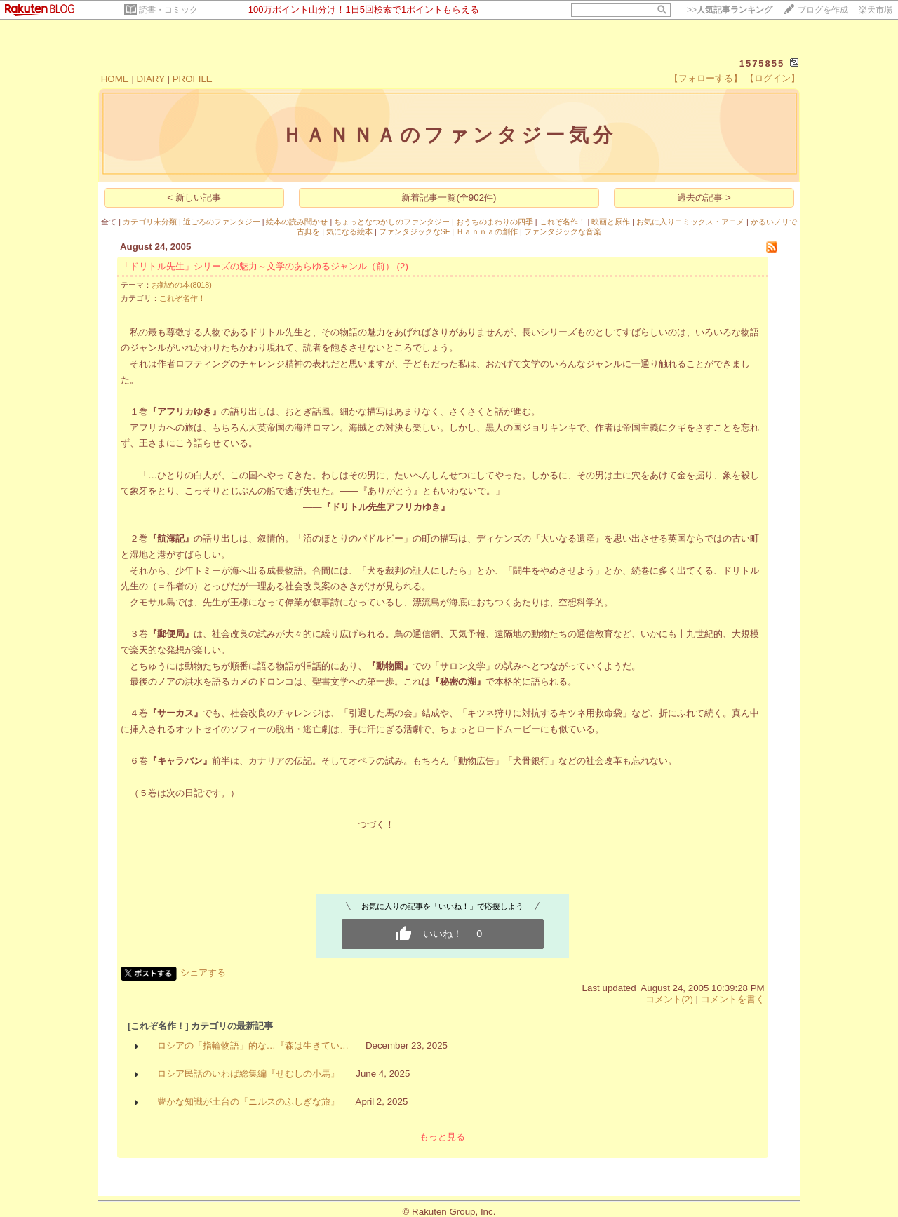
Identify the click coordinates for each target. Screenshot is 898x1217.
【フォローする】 (705, 78)
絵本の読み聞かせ (297, 221)
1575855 (762, 63)
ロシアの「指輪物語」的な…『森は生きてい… (253, 1045)
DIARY (151, 79)
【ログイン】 (772, 78)
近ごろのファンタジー (221, 221)
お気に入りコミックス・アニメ (690, 221)
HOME (115, 79)
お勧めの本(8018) (182, 285)
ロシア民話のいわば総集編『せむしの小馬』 (248, 1073)
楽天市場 (875, 10)
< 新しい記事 (194, 197)
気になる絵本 (349, 231)
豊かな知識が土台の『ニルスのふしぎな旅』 (248, 1101)
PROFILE (193, 79)
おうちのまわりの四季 (494, 221)
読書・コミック (168, 10)
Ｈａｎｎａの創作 (487, 231)
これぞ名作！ (563, 221)
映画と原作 (610, 221)
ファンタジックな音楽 (562, 231)
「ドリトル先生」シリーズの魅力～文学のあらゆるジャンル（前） (257, 266)
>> (729, 10)
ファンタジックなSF (414, 231)
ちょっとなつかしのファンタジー (392, 221)
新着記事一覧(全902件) (448, 197)
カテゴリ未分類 (150, 221)
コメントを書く (733, 999)
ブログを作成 (823, 10)
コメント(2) (669, 999)
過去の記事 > (704, 197)
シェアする (203, 972)
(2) (402, 266)
